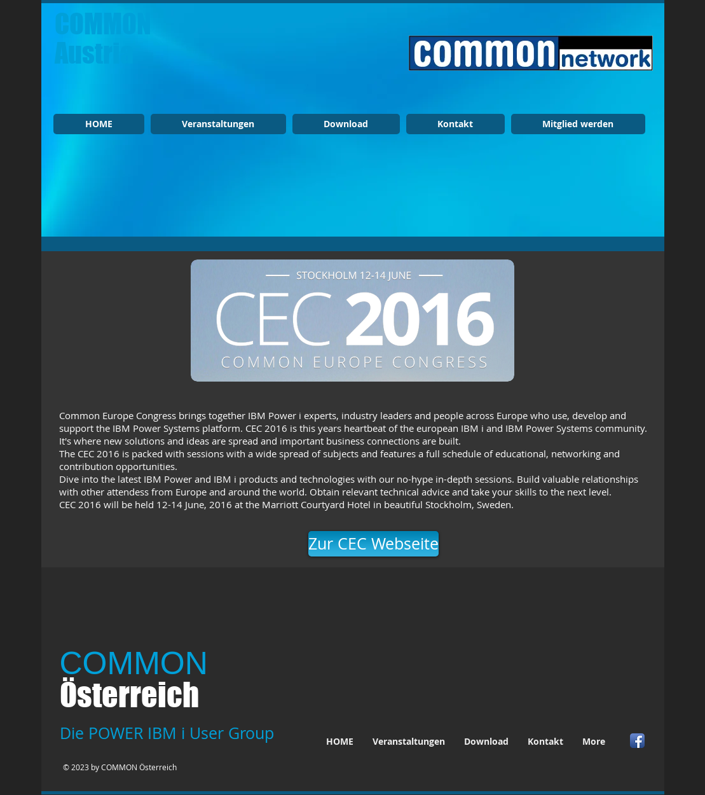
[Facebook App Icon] (637, 740)
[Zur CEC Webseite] (373, 543)
